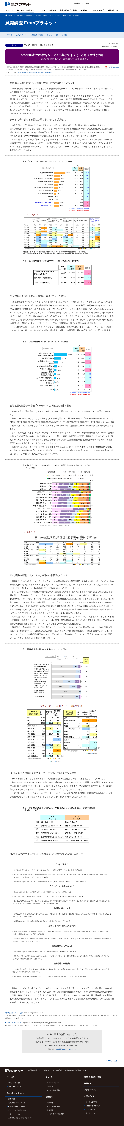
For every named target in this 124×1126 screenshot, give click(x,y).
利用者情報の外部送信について (75, 1070)
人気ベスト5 (21, 35)
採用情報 (84, 10)
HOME (10, 15)
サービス (9, 10)
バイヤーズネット (14, 1086)
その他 (64, 35)
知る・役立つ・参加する (25, 10)
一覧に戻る (113, 1061)
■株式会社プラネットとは (14, 1013)
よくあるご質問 (91, 1102)
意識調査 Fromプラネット (44, 15)
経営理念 (50, 1110)
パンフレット (90, 1109)
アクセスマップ (97, 10)
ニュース (41, 10)
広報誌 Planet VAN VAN (16, 1106)
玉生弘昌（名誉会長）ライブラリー (20, 1118)
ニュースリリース (53, 1083)
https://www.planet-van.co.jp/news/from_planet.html (35, 72)
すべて (9, 35)
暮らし (49, 35)
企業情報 (52, 10)
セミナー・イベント (15, 1114)
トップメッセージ (53, 1106)
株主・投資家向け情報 (68, 10)
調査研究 (11, 1099)
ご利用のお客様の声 (92, 1106)
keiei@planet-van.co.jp (66, 1049)
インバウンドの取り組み (17, 1110)
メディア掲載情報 (53, 1090)
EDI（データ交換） (14, 1083)
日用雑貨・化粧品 (36, 35)
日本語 (77, 3)
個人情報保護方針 (34, 1070)
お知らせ (50, 1086)
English (86, 3)
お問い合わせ (113, 10)
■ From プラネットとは (13, 1023)
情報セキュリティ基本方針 (53, 1070)
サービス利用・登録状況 (55, 1114)
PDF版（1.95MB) (113, 67)
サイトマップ (90, 1113)
